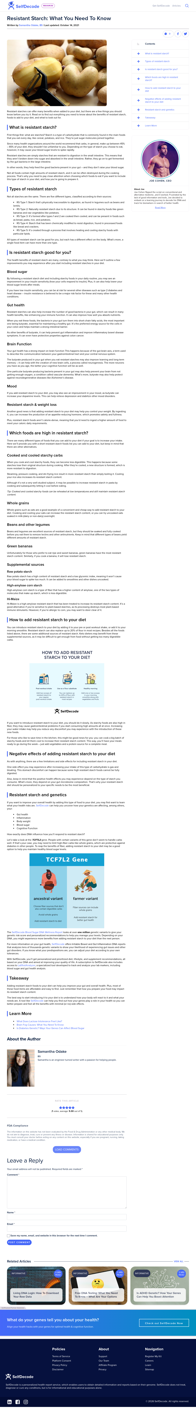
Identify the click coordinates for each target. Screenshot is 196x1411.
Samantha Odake (52, 1051)
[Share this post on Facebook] (177, 33)
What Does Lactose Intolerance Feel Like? (39, 1021)
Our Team (104, 1360)
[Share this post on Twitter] (185, 33)
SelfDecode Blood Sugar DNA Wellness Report (37, 932)
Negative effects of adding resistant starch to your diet (163, 100)
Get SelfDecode (161, 5)
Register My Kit (153, 1356)
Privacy (102, 1369)
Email (11, 1224)
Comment (13, 1174)
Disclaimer (58, 1369)
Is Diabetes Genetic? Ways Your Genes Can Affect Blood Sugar (50, 1028)
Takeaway (150, 117)
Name (11, 1212)
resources (48, 6)
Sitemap (149, 1369)
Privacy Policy (59, 1365)
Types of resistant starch (157, 61)
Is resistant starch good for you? (161, 69)
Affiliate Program (108, 1365)
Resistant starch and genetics (159, 109)
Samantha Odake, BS (31, 25)
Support (103, 1356)
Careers (149, 1360)
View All (178, 1261)
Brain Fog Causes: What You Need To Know (40, 1024)
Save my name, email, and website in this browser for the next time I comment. (54, 1235)
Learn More (151, 125)
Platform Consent (61, 1360)
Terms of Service (61, 1356)
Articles (176, 5)
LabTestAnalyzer (26, 965)
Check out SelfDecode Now (164, 1323)
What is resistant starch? (157, 53)
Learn (148, 1365)
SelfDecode (42, 805)
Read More (160, 207)
